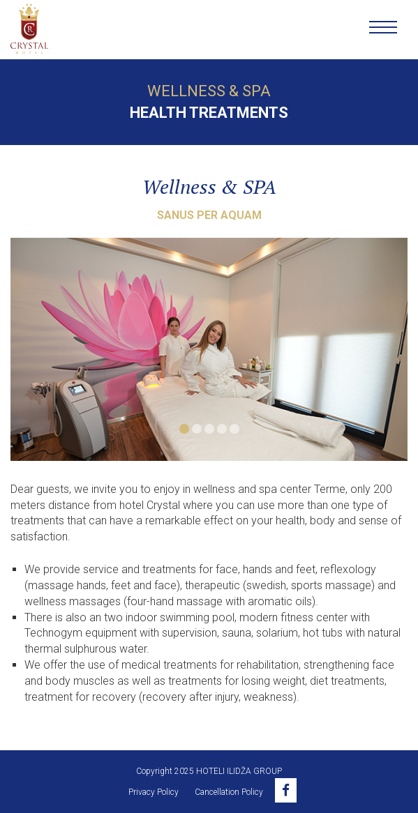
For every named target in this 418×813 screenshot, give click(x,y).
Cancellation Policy (229, 792)
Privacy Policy (153, 792)
